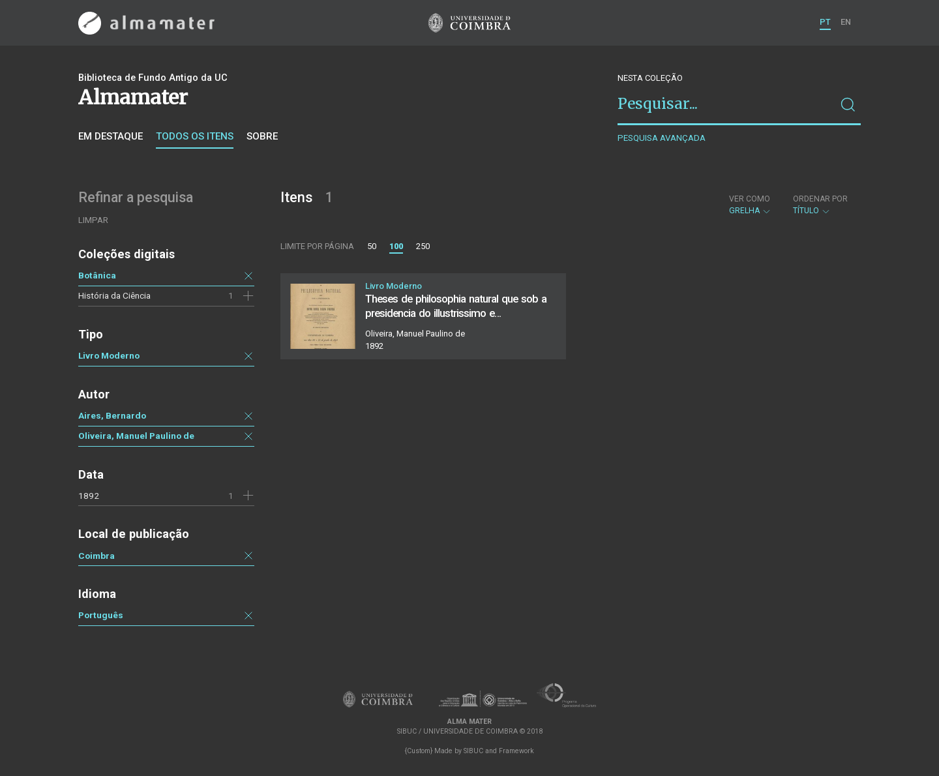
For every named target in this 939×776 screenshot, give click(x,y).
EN (846, 22)
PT (825, 22)
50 (371, 246)
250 (423, 246)
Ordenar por (820, 198)
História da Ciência (114, 295)
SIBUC (473, 751)
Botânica (97, 275)
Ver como (749, 198)
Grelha (750, 205)
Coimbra (96, 555)
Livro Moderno (109, 355)
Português (100, 615)
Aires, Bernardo (112, 415)
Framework (516, 751)
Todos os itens (194, 136)
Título (820, 205)
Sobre (262, 136)
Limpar (93, 220)
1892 (88, 495)
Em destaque (110, 136)
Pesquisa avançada (662, 138)
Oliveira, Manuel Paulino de (136, 435)
